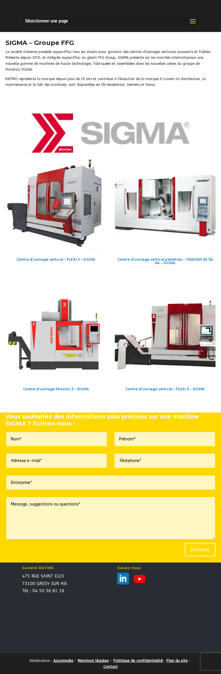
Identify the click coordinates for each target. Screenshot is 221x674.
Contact (110, 666)
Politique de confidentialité (138, 660)
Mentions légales (93, 660)
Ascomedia (63, 660)
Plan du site (177, 660)
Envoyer (200, 549)
